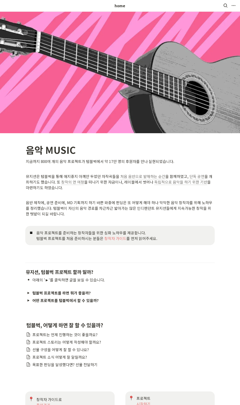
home (120, 5)
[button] (225, 5)
